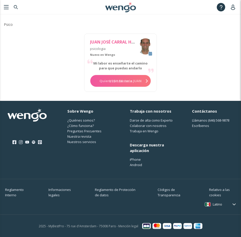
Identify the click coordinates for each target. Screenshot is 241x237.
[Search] (15, 7)
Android (136, 165)
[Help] (221, 7)
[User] (234, 7)
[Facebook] (14, 142)
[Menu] (5, 7)
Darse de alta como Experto (151, 120)
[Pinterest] (40, 142)
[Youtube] (27, 142)
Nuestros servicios (81, 141)
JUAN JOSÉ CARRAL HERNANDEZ (121, 42)
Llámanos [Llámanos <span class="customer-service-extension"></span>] (210, 120)
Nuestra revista (79, 136)
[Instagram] (21, 142)
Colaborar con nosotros (148, 125)
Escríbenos (200, 125)
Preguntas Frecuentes (84, 131)
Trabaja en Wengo (144, 131)
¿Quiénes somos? (81, 120)
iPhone (135, 159)
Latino (217, 204)
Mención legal (128, 226)
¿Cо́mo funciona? (80, 125)
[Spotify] (33, 142)
